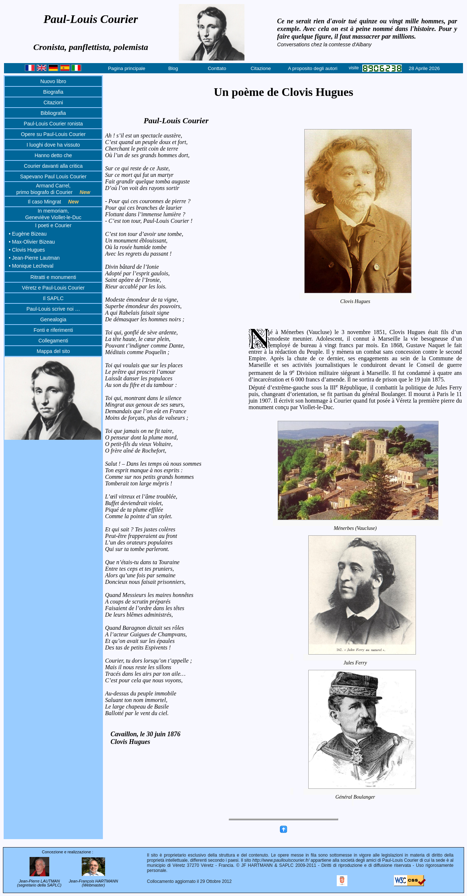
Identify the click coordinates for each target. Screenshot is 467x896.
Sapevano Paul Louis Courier (53, 176)
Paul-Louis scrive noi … (53, 309)
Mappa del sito (53, 351)
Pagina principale (126, 68)
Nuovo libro (53, 81)
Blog (173, 68)
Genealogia (53, 319)
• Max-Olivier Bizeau (32, 242)
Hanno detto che (53, 155)
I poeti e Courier (53, 225)
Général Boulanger (362, 797)
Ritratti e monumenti (53, 277)
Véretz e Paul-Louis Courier (53, 288)
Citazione (261, 68)
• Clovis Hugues (27, 250)
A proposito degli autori (312, 68)
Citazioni (53, 102)
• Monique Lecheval (31, 266)
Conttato (217, 68)
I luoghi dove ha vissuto (53, 145)
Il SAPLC (53, 298)
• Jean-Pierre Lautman (34, 258)
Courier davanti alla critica (53, 166)
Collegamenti (53, 341)
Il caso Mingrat (53, 202)
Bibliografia (53, 113)
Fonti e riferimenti (53, 330)
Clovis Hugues (358, 301)
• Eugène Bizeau (28, 234)
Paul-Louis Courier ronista (53, 124)
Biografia (53, 92)
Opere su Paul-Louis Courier (53, 134)
